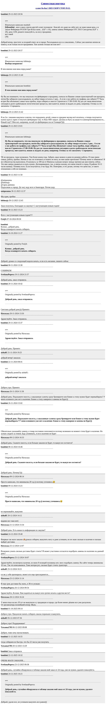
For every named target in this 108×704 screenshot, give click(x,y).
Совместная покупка (53, 3)
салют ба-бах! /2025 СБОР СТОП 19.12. (53, 8)
